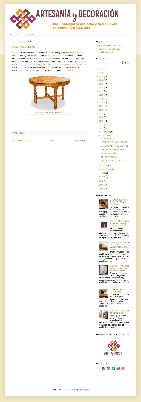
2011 (101, 128)
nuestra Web (70, 70)
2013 (101, 121)
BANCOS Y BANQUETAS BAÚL (114, 146)
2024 (101, 80)
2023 (101, 84)
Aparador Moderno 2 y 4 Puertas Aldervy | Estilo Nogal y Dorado (119, 223)
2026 (101, 73)
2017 (101, 106)
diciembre (105, 131)
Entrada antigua (80, 141)
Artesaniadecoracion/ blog (110, 46)
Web (19, 35)
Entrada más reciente (21, 141)
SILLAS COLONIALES (110, 153)
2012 (101, 125)
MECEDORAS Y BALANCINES (114, 142)
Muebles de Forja (106, 52)
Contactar (29, 35)
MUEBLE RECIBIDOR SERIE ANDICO (119, 312)
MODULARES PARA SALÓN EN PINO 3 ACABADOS (118, 202)
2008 (101, 188)
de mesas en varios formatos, (56, 56)
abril (103, 176)
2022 (101, 87)
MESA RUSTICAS (23, 46)
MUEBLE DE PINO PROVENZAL (118, 291)
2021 (101, 91)
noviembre (106, 135)
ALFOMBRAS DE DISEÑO (112, 150)
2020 (101, 95)
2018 (101, 102)
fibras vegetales (78, 64)
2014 (101, 117)
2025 (101, 76)
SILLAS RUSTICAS (109, 157)
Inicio (11, 35)
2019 (101, 99)
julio (103, 173)
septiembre (106, 169)
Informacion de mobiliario (109, 49)
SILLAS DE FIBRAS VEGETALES (115, 161)
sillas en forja (64, 64)
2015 (101, 113)
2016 (101, 110)
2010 (101, 181)
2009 (101, 185)
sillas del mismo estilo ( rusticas (41, 64)
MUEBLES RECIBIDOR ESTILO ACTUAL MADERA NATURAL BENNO (120, 245)
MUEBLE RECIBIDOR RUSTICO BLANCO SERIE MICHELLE (119, 268)
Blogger (85, 390)
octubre (104, 165)
